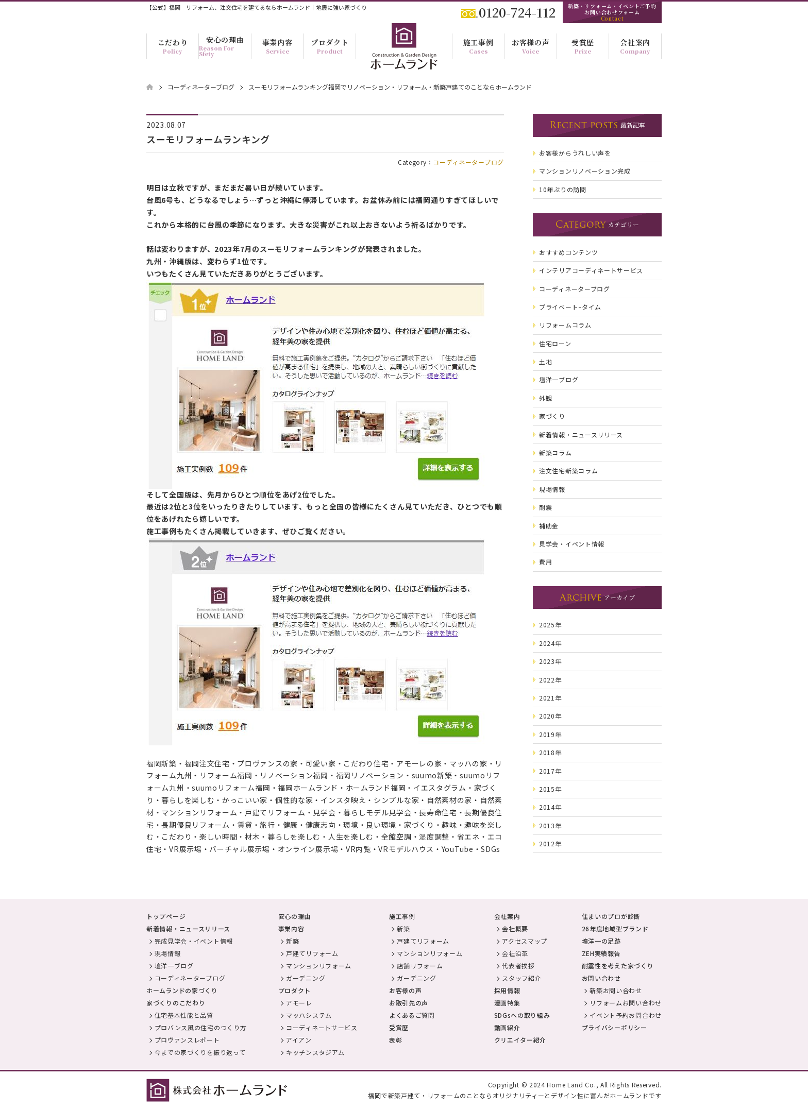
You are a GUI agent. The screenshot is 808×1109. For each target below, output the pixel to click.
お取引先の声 (408, 1002)
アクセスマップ (524, 940)
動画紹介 (507, 1027)
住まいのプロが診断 (611, 916)
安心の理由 (294, 916)
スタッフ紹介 (521, 978)
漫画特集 (507, 1002)
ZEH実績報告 (601, 953)
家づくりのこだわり (175, 1002)
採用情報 (507, 990)
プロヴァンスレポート (187, 1039)
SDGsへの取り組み (522, 1015)
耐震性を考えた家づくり (618, 965)
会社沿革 (515, 953)
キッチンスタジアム (315, 1052)
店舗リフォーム (420, 965)
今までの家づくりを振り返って (200, 1052)
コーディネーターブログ (468, 162)
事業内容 (291, 928)
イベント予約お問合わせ (626, 1015)
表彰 (395, 1039)
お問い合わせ (601, 978)
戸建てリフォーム (312, 953)
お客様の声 (405, 990)
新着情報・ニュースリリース (188, 928)
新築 (292, 940)
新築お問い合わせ (616, 990)
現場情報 (168, 953)
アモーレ (299, 1002)
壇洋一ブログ (174, 965)
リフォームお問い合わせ (626, 1002)
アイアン (299, 1039)
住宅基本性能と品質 (184, 1015)
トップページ (166, 916)
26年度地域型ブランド (615, 928)
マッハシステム (309, 1015)
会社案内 (507, 916)
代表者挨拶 (518, 965)
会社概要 (515, 928)
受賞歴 (399, 1027)
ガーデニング (305, 978)
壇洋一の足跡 (601, 940)
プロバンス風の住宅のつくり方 (201, 1027)
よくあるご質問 (412, 1015)
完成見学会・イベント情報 (194, 940)
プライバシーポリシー (614, 1027)
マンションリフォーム (318, 965)
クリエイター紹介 (520, 1039)
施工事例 (402, 916)
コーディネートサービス (322, 1027)
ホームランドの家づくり (182, 990)
